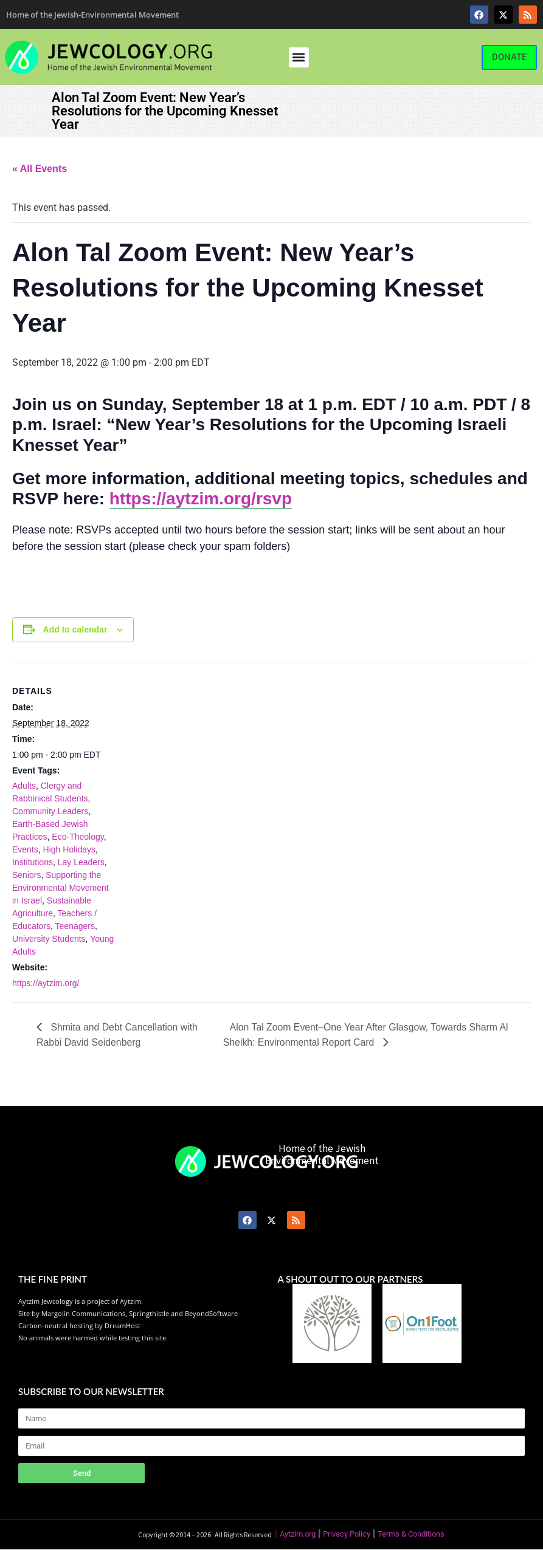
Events (25, 849)
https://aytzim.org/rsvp (200, 498)
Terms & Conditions (411, 1534)
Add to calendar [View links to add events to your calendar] (75, 629)
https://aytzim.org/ (45, 983)
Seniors (26, 875)
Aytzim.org (298, 1534)
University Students (49, 939)
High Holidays (69, 849)
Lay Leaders (81, 862)
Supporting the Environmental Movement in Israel (60, 887)
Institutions (32, 862)
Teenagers (75, 926)
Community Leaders (50, 811)
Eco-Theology (77, 837)
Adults (24, 785)
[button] (299, 57)
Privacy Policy (346, 1534)
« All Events (39, 168)
